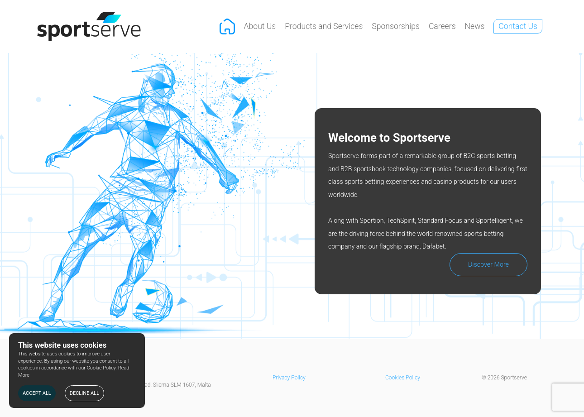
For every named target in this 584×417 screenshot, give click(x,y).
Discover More (488, 264)
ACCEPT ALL (37, 393)
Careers (442, 26)
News (475, 26)
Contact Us (517, 26)
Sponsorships (396, 26)
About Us (260, 26)
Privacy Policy (289, 377)
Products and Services (324, 26)
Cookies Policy (402, 377)
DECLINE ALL (84, 393)
